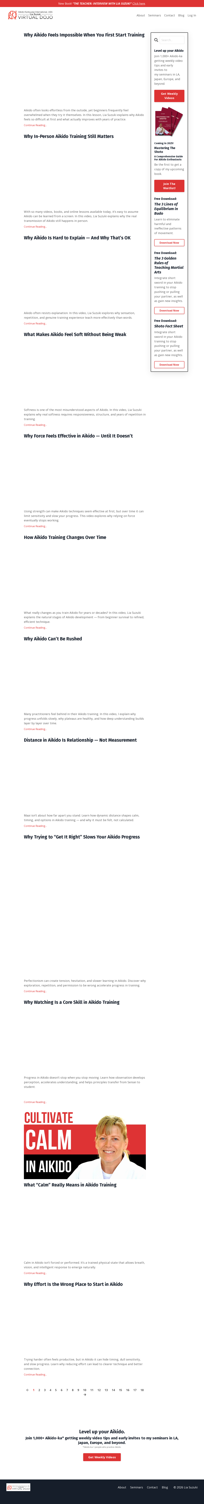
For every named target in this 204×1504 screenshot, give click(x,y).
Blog (181, 15)
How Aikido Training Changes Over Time (67, 545)
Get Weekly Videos (169, 96)
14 (113, 1399)
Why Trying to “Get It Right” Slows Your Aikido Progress (84, 845)
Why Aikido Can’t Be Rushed (54, 646)
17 (134, 1399)
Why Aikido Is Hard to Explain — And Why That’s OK (79, 244)
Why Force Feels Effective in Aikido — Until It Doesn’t (81, 443)
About (141, 15)
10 (84, 1399)
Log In (192, 15)
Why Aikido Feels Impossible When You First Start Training (78, 38)
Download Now (169, 242)
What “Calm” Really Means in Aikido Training (72, 1193)
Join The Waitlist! (169, 186)
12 (99, 1399)
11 (91, 1399)
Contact (169, 15)
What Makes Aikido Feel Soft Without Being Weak (78, 341)
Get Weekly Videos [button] (102, 1466)
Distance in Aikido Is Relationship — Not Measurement (83, 748)
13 (106, 1399)
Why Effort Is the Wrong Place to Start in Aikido (75, 1293)
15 (120, 1399)
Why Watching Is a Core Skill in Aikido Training (74, 1010)
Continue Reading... (35, 131)
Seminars (154, 15)
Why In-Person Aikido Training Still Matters (71, 142)
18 (142, 1399)
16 (127, 1399)
